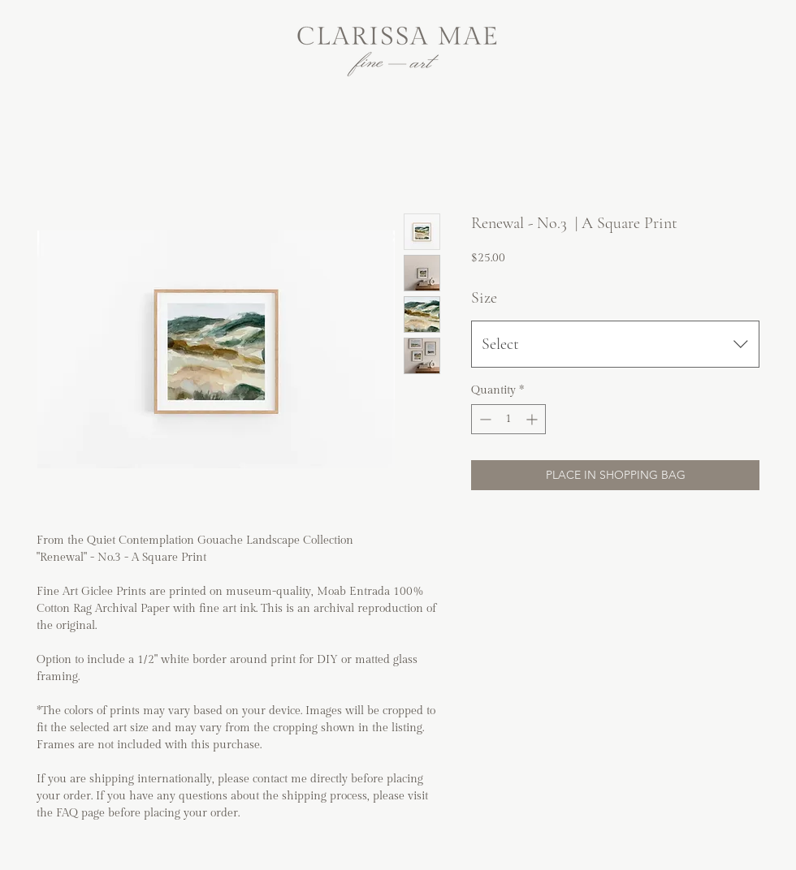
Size (484, 298)
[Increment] (533, 419)
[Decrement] (484, 419)
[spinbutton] (508, 419)
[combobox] (615, 344)
